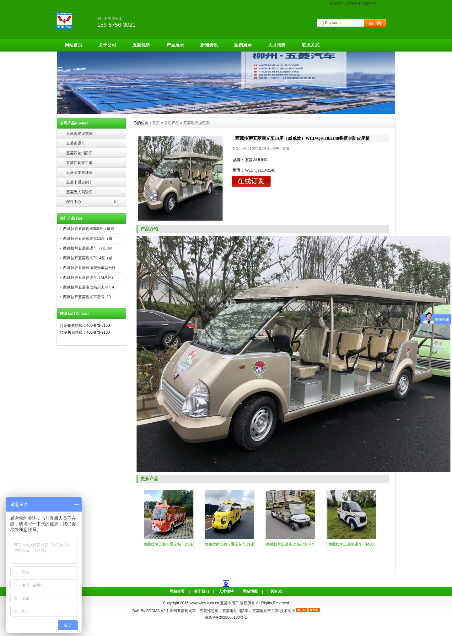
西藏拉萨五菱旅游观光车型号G (89, 268)
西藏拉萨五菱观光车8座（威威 (88, 229)
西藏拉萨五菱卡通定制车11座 (229, 544)
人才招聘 (277, 44)
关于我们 (201, 591)
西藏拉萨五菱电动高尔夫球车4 (88, 287)
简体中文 (354, 3)
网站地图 (250, 591)
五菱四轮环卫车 (79, 163)
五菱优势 (141, 44)
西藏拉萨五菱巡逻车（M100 (351, 544)
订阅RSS (274, 591)
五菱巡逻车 (75, 143)
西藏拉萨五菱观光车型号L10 (87, 297)
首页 (156, 123)
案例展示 (243, 44)
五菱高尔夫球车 (79, 172)
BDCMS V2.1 (157, 611)
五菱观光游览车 (79, 133)
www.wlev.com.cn (205, 603)
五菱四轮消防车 (79, 153)
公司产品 (171, 123)
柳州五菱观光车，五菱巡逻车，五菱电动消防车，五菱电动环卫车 (224, 611)
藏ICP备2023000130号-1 (226, 617)
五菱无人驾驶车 (79, 192)
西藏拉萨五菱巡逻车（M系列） (89, 277)
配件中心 (73, 202)
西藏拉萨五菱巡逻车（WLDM (87, 248)
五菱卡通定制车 (79, 182)
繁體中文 (370, 3)
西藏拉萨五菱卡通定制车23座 (168, 544)
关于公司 (107, 44)
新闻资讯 (209, 44)
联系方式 (311, 44)
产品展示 (175, 44)
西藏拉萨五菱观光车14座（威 (87, 258)
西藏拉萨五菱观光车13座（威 (87, 238)
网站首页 (73, 44)
